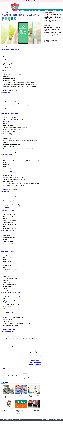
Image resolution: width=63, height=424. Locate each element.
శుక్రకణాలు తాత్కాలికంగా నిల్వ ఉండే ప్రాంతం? (51, 30)
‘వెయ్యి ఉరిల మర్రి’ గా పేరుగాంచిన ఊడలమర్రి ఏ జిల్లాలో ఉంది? (51, 35)
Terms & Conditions (58, 419)
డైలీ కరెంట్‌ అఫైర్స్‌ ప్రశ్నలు (20, 395)
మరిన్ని (60, 10)
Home (2, 12)
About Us (43, 419)
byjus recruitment (9, 368)
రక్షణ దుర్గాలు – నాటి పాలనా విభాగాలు (52, 38)
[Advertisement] (32, 5)
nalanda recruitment (6, 370)
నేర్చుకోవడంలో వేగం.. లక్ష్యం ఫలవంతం (33, 396)
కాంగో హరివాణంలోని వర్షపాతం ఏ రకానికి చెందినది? (7, 396)
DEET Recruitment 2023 (18, 368)
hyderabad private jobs (27, 368)
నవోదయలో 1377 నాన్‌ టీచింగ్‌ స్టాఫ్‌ (7, 410)
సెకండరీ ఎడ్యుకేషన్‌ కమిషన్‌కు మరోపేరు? (52, 33)
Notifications (7, 12)
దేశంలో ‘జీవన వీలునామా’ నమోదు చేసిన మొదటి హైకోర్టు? (52, 21)
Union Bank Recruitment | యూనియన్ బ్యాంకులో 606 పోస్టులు (33, 410)
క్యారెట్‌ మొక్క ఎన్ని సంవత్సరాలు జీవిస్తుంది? (50, 41)
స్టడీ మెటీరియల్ (53, 10)
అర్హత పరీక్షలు (29, 10)
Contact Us (47, 419)
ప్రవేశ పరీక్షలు (37, 10)
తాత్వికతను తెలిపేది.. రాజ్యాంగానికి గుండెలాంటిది (51, 25)
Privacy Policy (52, 419)
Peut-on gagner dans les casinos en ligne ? (52, 15)
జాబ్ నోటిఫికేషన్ (45, 10)
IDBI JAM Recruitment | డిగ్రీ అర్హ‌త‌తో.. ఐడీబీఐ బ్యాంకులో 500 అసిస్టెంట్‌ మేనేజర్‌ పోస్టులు (20, 411)
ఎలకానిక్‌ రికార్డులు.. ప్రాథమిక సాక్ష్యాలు (52, 27)
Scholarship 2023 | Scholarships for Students (9, 377)
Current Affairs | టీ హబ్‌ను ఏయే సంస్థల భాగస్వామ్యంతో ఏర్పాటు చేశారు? (30, 377)
